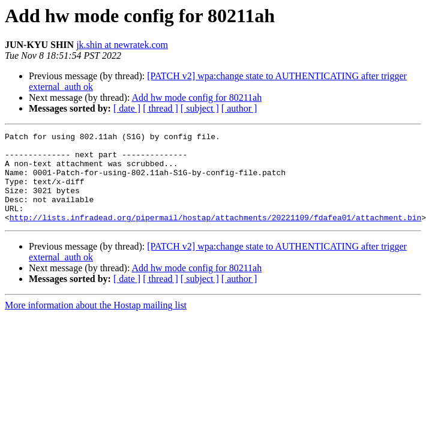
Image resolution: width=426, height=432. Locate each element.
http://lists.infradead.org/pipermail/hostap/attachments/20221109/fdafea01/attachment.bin (215, 235)
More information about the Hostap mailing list (96, 323)
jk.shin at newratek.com (122, 45)
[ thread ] (160, 108)
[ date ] (126, 108)
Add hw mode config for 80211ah (197, 97)
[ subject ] (200, 108)
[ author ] (239, 108)
